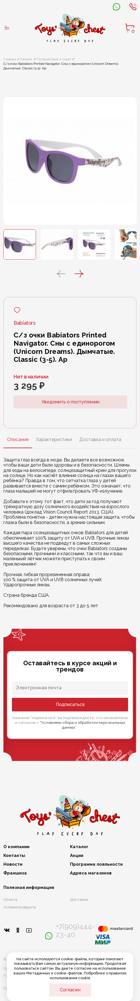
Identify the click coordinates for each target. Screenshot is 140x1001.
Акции (76, 855)
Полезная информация (28, 887)
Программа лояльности (96, 864)
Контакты (14, 855)
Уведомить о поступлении (70, 402)
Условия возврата (19, 907)
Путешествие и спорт (54, 59)
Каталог (26, 59)
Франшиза (15, 873)
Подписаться (70, 704)
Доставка (79, 899)
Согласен (70, 990)
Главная (9, 59)
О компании (16, 846)
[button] (60, 274)
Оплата (10, 899)
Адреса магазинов (91, 873)
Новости (12, 864)
